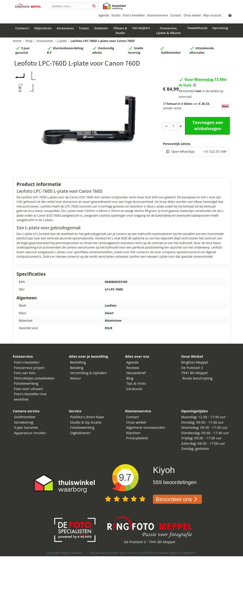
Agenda (103, 15)
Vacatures (134, 388)
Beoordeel (177, 499)
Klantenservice (157, 15)
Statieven (101, 28)
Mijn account (212, 15)
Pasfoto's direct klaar (87, 416)
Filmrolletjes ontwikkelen (34, 378)
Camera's (22, 28)
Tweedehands (197, 28)
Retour (75, 378)
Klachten (133, 432)
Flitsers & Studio (120, 30)
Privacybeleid (137, 438)
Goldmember (25, 416)
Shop (29, 41)
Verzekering (23, 422)
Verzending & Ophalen (88, 372)
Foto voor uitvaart (28, 388)
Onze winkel (192, 15)
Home (17, 41)
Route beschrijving (197, 378)
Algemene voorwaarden (145, 427)
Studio (115, 15)
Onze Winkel (192, 356)
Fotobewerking (26, 383)
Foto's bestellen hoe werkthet (30, 396)
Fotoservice (23, 356)
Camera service (26, 411)
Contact (175, 15)
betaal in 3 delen (179, 104)
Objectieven (43, 28)
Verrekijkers (141, 28)
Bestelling (78, 362)
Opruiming (220, 28)
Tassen (84, 28)
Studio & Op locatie (86, 422)
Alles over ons (137, 356)
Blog (130, 378)
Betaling (76, 367)
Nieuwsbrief (136, 372)
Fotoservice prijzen (29, 367)
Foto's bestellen (134, 15)
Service (75, 411)
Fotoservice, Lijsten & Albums (168, 30)
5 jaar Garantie (26, 427)
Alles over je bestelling (88, 356)
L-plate (61, 41)
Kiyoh (164, 470)
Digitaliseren (80, 432)
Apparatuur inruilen (30, 432)
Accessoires (65, 28)
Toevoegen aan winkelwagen (207, 125)
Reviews (132, 367)
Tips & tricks (136, 383)
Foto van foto (25, 372)
